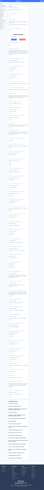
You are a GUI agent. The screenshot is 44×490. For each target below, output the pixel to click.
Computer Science (14, 477)
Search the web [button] (14, 39)
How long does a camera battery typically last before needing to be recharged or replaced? (16, 415)
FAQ (22, 475)
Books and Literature (3, 10)
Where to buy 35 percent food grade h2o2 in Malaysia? (17, 418)
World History (14, 472)
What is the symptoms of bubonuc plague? (15, 435)
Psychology (13, 475)
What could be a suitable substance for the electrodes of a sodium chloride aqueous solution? (17, 409)
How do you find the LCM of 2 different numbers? (16, 452)
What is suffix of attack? (12, 421)
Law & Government (3, 21)
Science (1, 25)
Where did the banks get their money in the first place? (17, 444)
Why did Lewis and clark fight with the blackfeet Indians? (17, 437)
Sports (1, 27)
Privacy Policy (33, 472)
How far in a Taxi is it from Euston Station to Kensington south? (17, 450)
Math (1, 22)
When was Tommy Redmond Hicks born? (14, 406)
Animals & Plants (2, 5)
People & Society (2, 23)
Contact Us (33, 469)
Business (1, 11)
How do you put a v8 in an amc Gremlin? (14, 432)
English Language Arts (15, 474)
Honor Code (23, 469)
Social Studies (2, 26)
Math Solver (23, 474)
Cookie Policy (33, 475)
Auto (1, 7)
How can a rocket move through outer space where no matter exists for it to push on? (18, 441)
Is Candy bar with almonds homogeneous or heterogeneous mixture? (18, 427)
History (1, 17)
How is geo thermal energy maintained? (14, 423)
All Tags (3, 469)
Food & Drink (2, 16)
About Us (32, 467)
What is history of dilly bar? (12, 412)
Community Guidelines (25, 467)
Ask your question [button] (22, 39)
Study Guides (23, 472)
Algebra (13, 467)
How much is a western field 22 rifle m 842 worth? (16, 446)
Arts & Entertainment (3, 6)
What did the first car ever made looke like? (15, 458)
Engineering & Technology (2, 14)
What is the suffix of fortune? (13, 403)
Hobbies (1, 18)
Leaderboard (4, 467)
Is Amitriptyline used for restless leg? (14, 455)
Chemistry (13, 469)
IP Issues (32, 477)
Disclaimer (32, 474)
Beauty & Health (2, 9)
